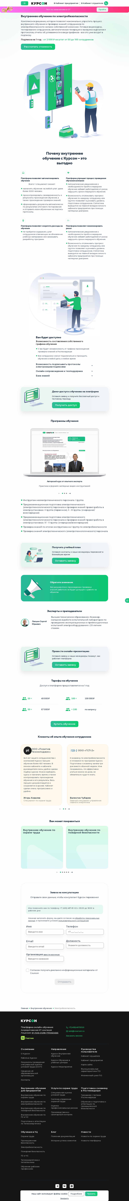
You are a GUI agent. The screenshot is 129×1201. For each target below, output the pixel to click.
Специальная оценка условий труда (61, 1093)
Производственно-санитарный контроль (62, 1113)
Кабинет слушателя (90, 1056)
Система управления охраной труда (61, 1100)
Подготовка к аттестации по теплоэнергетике (33, 1122)
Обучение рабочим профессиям (30, 1167)
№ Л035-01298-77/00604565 (45, 1033)
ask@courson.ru (75, 1031)
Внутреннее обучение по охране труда (33, 1096)
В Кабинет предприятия (66, 3)
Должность (73, 941)
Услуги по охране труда (64, 1088)
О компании (27, 1049)
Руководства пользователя (89, 1050)
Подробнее (76, 1194)
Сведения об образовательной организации (29, 1073)
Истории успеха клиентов (63, 1141)
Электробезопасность (64, 1008)
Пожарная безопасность (33, 1151)
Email (29, 941)
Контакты (25, 1080)
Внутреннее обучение (41, 1008)
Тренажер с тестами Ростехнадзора (91, 1096)
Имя (29, 926)
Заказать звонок (74, 1036)
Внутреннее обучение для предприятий (33, 1089)
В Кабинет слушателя (92, 3)
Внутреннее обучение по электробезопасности (33, 1103)
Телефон (72, 926)
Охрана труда (27, 1136)
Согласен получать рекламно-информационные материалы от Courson (64, 971)
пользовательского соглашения (73, 921)
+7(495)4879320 (75, 1027)
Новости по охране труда (93, 1136)
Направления (58, 1049)
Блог (53, 1132)
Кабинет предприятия (92, 1060)
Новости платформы (91, 1141)
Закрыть (64, 1198)
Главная (24, 1008)
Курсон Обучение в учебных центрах (60, 1061)
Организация (43, 954)
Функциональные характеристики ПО (91, 1070)
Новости (86, 1132)
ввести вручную (52, 954)
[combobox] (85, 945)
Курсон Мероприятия (61, 1067)
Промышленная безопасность (28, 1142)
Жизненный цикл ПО (91, 1075)
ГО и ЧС (24, 1156)
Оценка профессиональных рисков (64, 1107)
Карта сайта (86, 1065)
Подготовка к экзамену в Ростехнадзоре (94, 1089)
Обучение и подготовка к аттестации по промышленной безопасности (93, 1105)
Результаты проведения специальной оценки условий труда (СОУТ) (32, 1064)
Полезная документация (63, 1136)
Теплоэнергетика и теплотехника (30, 1161)
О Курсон (25, 1054)
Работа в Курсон (29, 1058)
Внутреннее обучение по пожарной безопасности (33, 1109)
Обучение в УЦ (29, 1132)
